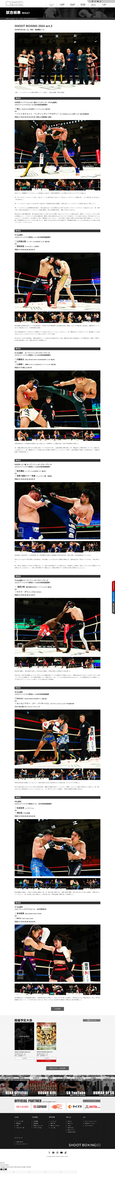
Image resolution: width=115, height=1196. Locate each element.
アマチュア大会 (37, 1127)
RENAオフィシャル (90, 1123)
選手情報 (83, 5)
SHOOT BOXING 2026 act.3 (44, 1052)
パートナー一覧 (92, 1100)
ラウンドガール (89, 1125)
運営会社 (18, 1123)
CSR (17, 1125)
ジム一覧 (53, 1127)
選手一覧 (53, 1123)
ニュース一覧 (19, 1121)
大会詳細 (24, 1058)
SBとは (93, 5)
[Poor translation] (5, 1169)
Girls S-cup (70, 1127)
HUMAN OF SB (71, 1132)
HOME (17, 1117)
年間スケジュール (91, 1020)
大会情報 (62, 5)
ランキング (53, 1121)
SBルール (70, 1123)
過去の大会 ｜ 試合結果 (57, 1068)
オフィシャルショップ (90, 1121)
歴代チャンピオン (55, 1125)
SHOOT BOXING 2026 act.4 (22, 1052)
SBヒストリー (71, 1130)
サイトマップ (18, 1137)
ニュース (51, 5)
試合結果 (72, 5)
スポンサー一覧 (20, 1127)
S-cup (69, 1125)
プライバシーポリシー (22, 1144)
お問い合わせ (19, 1141)
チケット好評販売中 (46, 1060)
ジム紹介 (104, 5)
